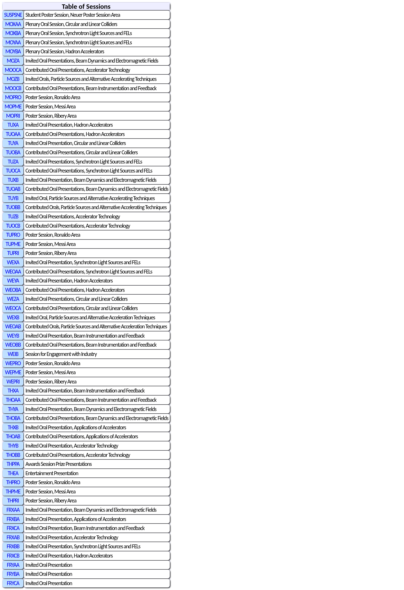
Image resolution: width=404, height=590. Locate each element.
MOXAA (13, 24)
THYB (13, 445)
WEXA (13, 262)
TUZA (13, 161)
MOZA (13, 60)
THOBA (13, 418)
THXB (13, 427)
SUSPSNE (13, 14)
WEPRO (13, 363)
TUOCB (13, 225)
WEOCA (13, 308)
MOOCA (13, 69)
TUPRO (13, 234)
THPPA (13, 463)
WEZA (13, 298)
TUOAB (13, 188)
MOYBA (13, 51)
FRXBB (13, 546)
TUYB (13, 198)
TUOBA (13, 152)
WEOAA (13, 271)
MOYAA (13, 42)
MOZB (13, 78)
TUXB (13, 179)
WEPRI (13, 381)
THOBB (13, 454)
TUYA (13, 143)
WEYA (13, 280)
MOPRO (13, 97)
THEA (13, 473)
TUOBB (13, 207)
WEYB (13, 335)
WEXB (13, 317)
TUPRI (13, 253)
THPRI (13, 500)
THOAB (13, 436)
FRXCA (13, 528)
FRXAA (12, 509)
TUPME (13, 244)
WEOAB (13, 326)
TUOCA (13, 170)
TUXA (12, 124)
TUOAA (13, 134)
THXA (13, 390)
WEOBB (13, 344)
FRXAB (13, 537)
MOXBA (13, 33)
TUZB (13, 216)
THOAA (13, 399)
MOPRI (13, 115)
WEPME (13, 372)
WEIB (13, 353)
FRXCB (13, 555)
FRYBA (13, 573)
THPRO (13, 482)
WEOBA (13, 289)
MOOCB (13, 88)
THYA (13, 409)
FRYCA (13, 583)
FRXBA (13, 519)
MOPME (13, 106)
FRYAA (13, 564)
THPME (13, 491)
